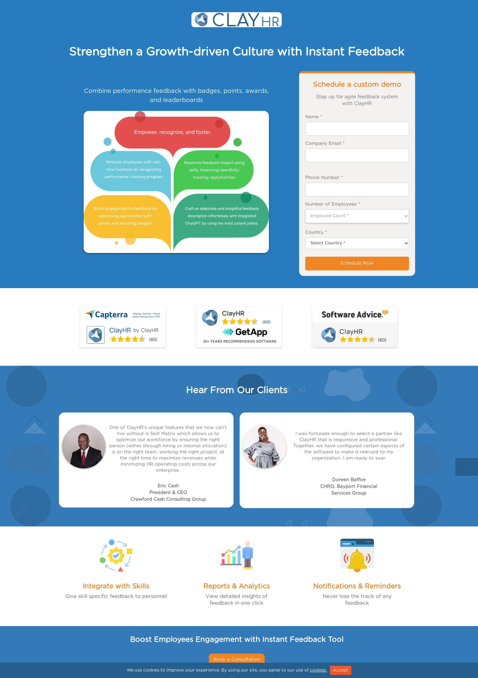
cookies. (318, 670)
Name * (313, 117)
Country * (316, 232)
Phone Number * (324, 177)
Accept (340, 670)
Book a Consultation (236, 659)
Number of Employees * (332, 204)
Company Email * (325, 143)
